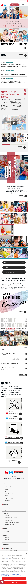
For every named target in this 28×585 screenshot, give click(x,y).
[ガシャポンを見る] (21, 206)
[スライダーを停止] (25, 48)
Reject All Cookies (14, 582)
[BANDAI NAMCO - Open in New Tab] (19, 472)
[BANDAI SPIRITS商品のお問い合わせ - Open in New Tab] (14, 418)
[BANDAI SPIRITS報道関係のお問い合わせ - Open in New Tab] (14, 442)
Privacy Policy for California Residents (10, 574)
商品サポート (7, 537)
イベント (6, 267)
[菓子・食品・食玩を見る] (21, 218)
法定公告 (6, 495)
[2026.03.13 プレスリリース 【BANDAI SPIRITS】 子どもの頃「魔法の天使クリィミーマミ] (14, 81)
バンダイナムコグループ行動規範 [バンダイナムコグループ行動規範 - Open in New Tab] (11, 550)
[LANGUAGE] (23, 4)
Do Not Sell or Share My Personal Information (11, 576)
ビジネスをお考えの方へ (9, 272)
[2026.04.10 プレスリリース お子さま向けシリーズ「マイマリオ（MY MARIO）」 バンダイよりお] (14, 64)
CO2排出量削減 (7, 515)
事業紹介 (6, 262)
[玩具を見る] (7, 206)
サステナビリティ (6, 513)
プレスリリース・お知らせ (9, 498)
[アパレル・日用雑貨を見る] (7, 229)
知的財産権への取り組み (9, 524)
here (7, 558)
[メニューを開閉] (26, 4)
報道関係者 (7, 539)
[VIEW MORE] (23, 55)
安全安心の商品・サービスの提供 (11, 517)
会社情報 (5, 484)
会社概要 (6, 489)
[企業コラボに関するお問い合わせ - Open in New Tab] (14, 462)
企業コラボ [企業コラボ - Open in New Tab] (7, 541)
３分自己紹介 (7, 487)
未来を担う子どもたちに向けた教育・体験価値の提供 (14, 519)
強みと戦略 (5, 504)
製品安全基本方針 (6, 544)
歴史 (5, 491)
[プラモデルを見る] (7, 241)
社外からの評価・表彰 (9, 493)
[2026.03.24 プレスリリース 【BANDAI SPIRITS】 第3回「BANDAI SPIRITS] (14, 72)
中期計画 (6, 496)
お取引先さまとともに (7, 548)
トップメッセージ (8, 486)
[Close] (26, 553)
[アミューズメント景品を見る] (21, 253)
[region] (14, 568)
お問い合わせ (6, 535)
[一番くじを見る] (7, 253)
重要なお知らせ (7, 500)
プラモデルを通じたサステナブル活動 (12, 522)
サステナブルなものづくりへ (10, 520)
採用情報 (5, 528)
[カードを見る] (7, 218)
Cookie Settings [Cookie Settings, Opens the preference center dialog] (14, 579)
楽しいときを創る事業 (7, 508)
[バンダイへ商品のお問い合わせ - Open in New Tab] (14, 413)
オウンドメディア (6, 531)
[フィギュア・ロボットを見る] (21, 241)
